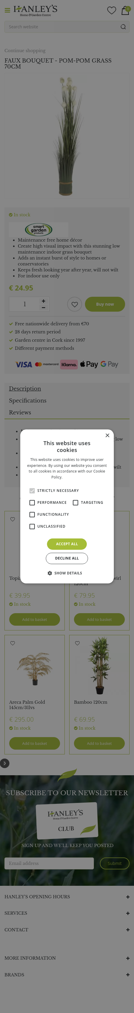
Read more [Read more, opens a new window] (73, 477)
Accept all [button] (67, 543)
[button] (67, 573)
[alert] (67, 506)
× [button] (107, 436)
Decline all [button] (67, 558)
